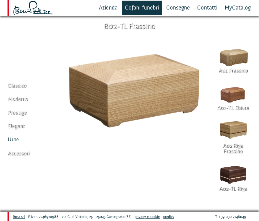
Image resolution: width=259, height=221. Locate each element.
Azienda (108, 7)
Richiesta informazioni (164, 199)
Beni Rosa (33, 8)
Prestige (17, 112)
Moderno (18, 99)
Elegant (16, 126)
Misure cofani (143, 199)
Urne (13, 139)
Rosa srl (19, 217)
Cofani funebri (142, 7)
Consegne (178, 7)
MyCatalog (238, 7)
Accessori (18, 153)
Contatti (207, 7)
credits (168, 217)
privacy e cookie (147, 217)
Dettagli (122, 199)
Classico (17, 85)
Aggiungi (100, 199)
